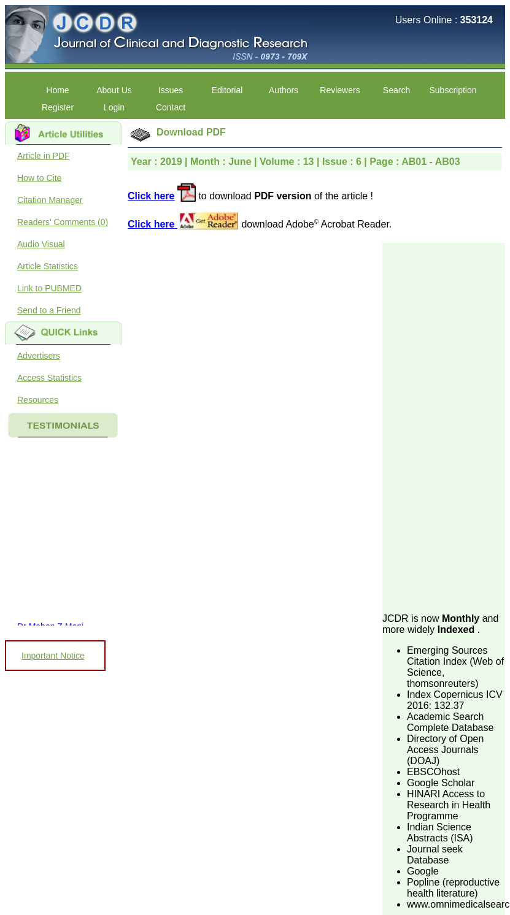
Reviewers (340, 90)
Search (396, 90)
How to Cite (39, 178)
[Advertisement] (440, 427)
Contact (170, 107)
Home (57, 90)
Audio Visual (41, 244)
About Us (114, 90)
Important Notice (53, 655)
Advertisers (38, 356)
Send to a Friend (49, 310)
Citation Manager (50, 200)
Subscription (452, 90)
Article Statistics (47, 266)
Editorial (227, 90)
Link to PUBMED (49, 288)
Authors (283, 90)
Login (114, 107)
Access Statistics (49, 378)
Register (58, 107)
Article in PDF (43, 156)
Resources (37, 400)
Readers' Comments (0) (62, 222)
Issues (170, 90)
